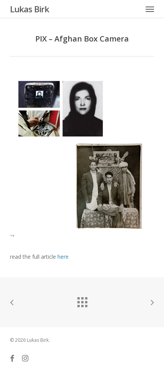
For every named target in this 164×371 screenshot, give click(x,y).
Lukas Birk (29, 9)
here (63, 256)
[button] (150, 9)
